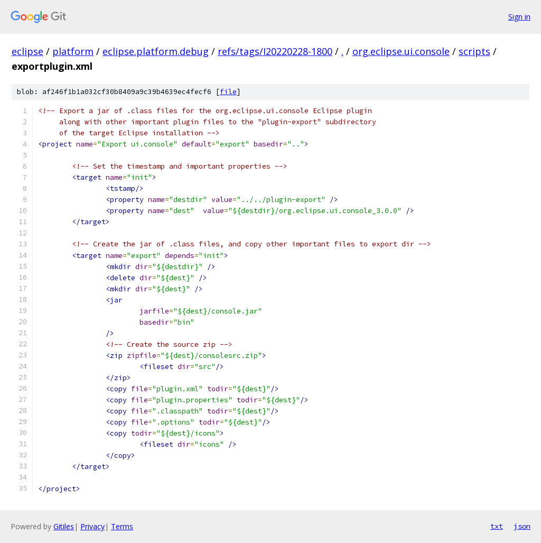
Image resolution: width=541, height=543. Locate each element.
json (522, 526)
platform (73, 51)
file (228, 91)
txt (496, 526)
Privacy (92, 526)
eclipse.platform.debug (155, 51)
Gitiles (63, 526)
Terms (122, 526)
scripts (474, 51)
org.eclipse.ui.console (401, 51)
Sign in (519, 17)
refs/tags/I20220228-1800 (275, 51)
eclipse (27, 51)
